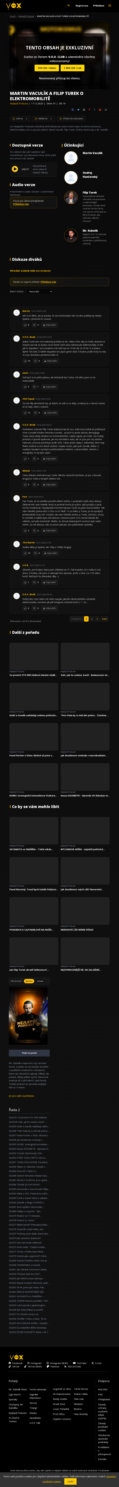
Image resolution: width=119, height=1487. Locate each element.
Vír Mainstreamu (62, 1393)
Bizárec (78, 1408)
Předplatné (104, 1399)
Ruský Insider (60, 1398)
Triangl (33, 1407)
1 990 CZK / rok (72, 67)
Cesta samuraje (38, 1389)
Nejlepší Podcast (26, 16)
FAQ (100, 1394)
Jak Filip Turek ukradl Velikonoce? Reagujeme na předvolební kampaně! (30, 969)
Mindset (78, 1404)
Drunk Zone (59, 1404)
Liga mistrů (15, 1394)
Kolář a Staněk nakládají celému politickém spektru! (33, 715)
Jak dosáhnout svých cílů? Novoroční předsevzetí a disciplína (81, 889)
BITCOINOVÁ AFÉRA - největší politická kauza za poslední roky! (82, 849)
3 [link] (97, 618)
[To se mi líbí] (24, 325)
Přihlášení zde (21, 204)
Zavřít (70, 1481)
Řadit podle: (17, 291)
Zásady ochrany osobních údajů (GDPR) (103, 1411)
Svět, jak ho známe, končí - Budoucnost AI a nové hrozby (85, 675)
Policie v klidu (81, 1393)
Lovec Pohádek (61, 1408)
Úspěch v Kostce (62, 1418)
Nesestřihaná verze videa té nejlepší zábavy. (40, 169)
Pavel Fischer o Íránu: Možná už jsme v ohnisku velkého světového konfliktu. (30, 755)
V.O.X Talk (35, 1422)
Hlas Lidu (79, 1398)
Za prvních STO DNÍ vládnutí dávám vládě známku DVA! (32, 675)
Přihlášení (98, 5)
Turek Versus (81, 1388)
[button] (68, 6)
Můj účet (103, 1389)
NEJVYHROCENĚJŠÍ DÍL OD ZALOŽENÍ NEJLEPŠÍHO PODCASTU (80, 969)
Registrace (82, 5)
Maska (33, 1412)
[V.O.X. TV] (13, 5)
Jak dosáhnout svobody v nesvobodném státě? (83, 755)
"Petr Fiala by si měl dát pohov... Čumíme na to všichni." (83, 715)
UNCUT (25, 169)
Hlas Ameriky (81, 1414)
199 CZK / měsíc (47, 67)
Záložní (40, 981)
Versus (33, 1402)
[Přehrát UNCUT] (15, 171)
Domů (12, 16)
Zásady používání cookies (103, 1427)
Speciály (13, 1399)
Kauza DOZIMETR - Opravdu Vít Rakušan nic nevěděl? (85, 795)
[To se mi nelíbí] (34, 325)
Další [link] (104, 618)
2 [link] (91, 618)
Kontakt (102, 1459)
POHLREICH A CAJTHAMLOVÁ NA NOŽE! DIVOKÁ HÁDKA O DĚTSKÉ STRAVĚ (30, 929)
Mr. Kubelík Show (18, 1389)
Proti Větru (59, 1414)
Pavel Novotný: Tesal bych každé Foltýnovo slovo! (33, 889)
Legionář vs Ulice (62, 1388)
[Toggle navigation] (110, 5)
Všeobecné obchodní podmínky (104, 1439)
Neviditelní (35, 1417)
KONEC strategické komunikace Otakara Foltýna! (32, 795)
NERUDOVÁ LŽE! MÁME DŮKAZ (77, 929)
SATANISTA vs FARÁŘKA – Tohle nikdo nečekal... (30, 849)
